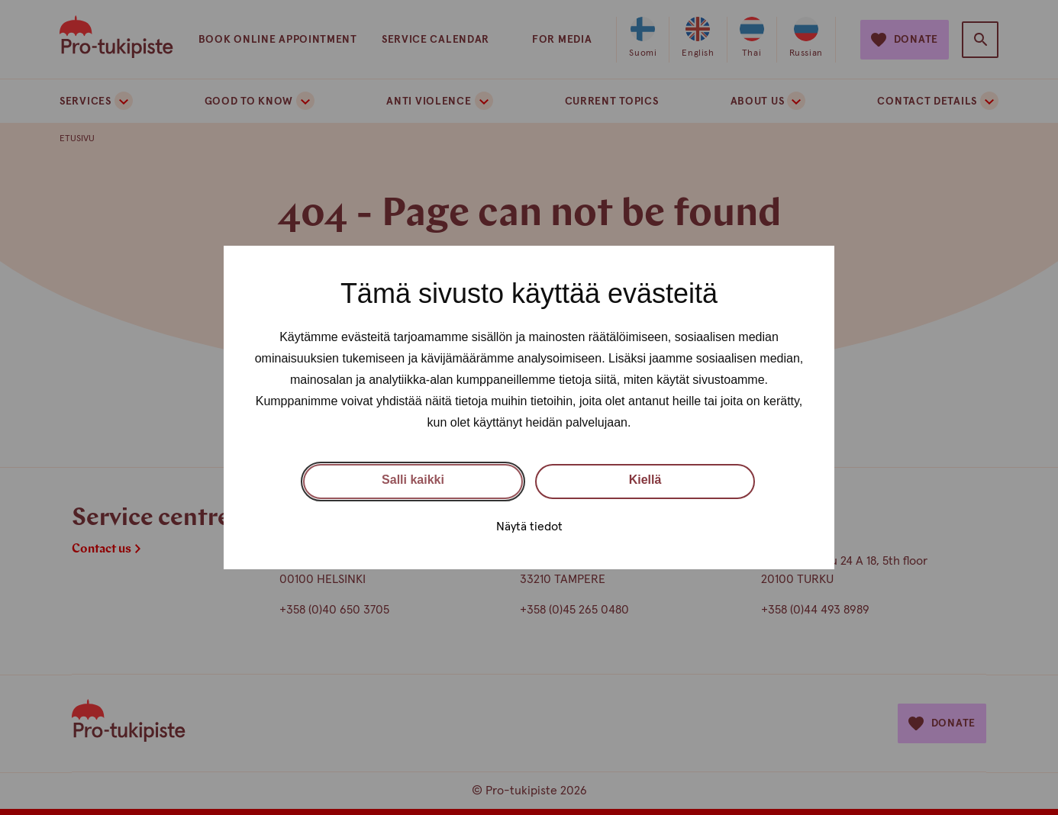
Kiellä (645, 479)
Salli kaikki (413, 479)
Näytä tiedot (529, 526)
